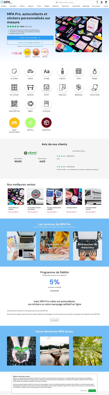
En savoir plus (54, 291)
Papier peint (66, 6)
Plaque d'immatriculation (14, 131)
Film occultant (96, 6)
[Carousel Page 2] (79, 52)
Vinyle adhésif (76, 6)
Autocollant (13, 6)
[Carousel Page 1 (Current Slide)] (78, 52)
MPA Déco (30, 130)
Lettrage (4, 6)
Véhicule (23, 6)
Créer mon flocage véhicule (30, 42)
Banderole (56, 6)
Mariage (47, 6)
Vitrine (39, 6)
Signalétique (86, 6)
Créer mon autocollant (30, 38)
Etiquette (31, 6)
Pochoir (106, 6)
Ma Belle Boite (46, 130)
